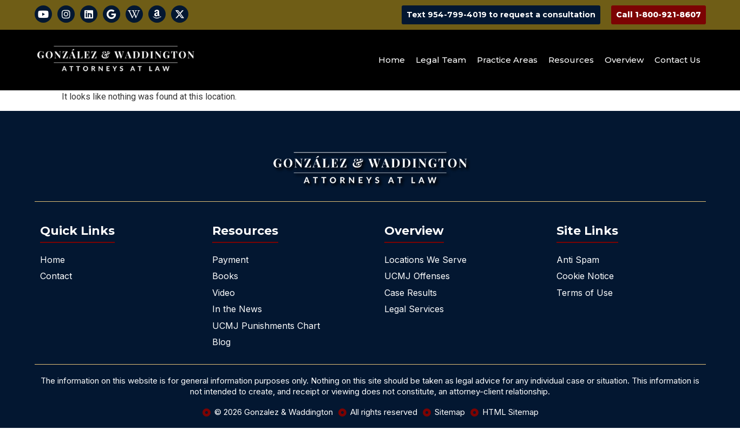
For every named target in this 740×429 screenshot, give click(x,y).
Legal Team (441, 61)
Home (391, 61)
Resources (571, 61)
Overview (624, 61)
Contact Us (677, 61)
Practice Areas (507, 61)
